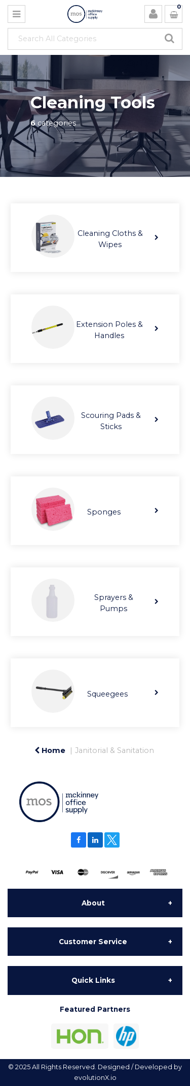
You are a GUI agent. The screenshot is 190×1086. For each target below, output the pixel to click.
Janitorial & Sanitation (114, 750)
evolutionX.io (95, 1077)
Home (49, 750)
